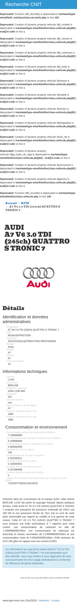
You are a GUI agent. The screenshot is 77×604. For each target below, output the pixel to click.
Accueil (11, 203)
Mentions (44, 600)
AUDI (25, 203)
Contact (55, 600)
